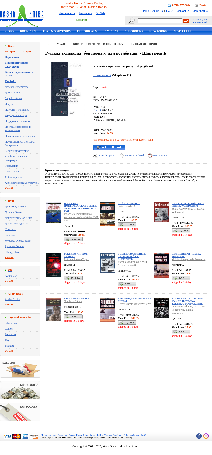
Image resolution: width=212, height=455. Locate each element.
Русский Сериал (14, 246)
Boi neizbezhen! (126, 206)
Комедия (10, 234)
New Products (67, 13)
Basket (203, 5)
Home (145, 10)
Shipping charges (131, 435)
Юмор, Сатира (13, 252)
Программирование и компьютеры (18, 128)
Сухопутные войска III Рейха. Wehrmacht (188, 204)
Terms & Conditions (113, 435)
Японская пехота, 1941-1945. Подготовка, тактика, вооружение (188, 301)
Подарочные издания (17, 121)
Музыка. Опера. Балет (18, 240)
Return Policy (82, 435)
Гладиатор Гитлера (77, 298)
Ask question (160, 155)
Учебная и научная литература (16, 158)
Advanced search (199, 22)
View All (9, 188)
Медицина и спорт (16, 115)
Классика (10, 229)
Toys (7, 340)
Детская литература (17, 86)
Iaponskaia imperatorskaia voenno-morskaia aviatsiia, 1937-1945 (81, 217)
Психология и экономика (20, 136)
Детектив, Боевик (15, 206)
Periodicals (87, 31)
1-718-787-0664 (181, 5)
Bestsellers (85, 13)
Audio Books (12, 299)
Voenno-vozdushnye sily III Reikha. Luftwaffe (132, 263)
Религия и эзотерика (17, 150)
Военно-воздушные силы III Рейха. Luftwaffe (132, 256)
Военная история (142, 44)
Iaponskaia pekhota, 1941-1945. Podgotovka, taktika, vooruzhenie (188, 310)
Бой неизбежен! (129, 203)
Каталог (61, 44)
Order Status (200, 10)
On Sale (100, 13)
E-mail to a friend (134, 155)
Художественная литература (22, 182)
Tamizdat (110, 31)
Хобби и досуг (13, 177)
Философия (12, 171)
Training (9, 345)
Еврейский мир (14, 98)
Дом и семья (12, 92)
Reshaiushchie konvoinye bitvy (134, 303)
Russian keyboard (200, 19)
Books (8, 31)
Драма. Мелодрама (16, 223)
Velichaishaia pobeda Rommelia (189, 259)
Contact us (183, 10)
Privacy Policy (96, 435)
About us (157, 10)
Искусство (11, 104)
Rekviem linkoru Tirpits (76, 259)
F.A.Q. (169, 10)
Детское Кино (13, 212)
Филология (11, 165)
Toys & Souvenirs (57, 31)
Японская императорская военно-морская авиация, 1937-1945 (81, 207)
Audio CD (11, 275)
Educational (11, 322)
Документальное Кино (18, 217)
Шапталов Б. (102, 75)
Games (9, 328)
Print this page (106, 155)
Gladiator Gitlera (73, 301)
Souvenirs (10, 334)
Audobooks (134, 31)
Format (97, 110)
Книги (78, 44)
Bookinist (28, 31)
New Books (158, 31)
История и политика (17, 109)
